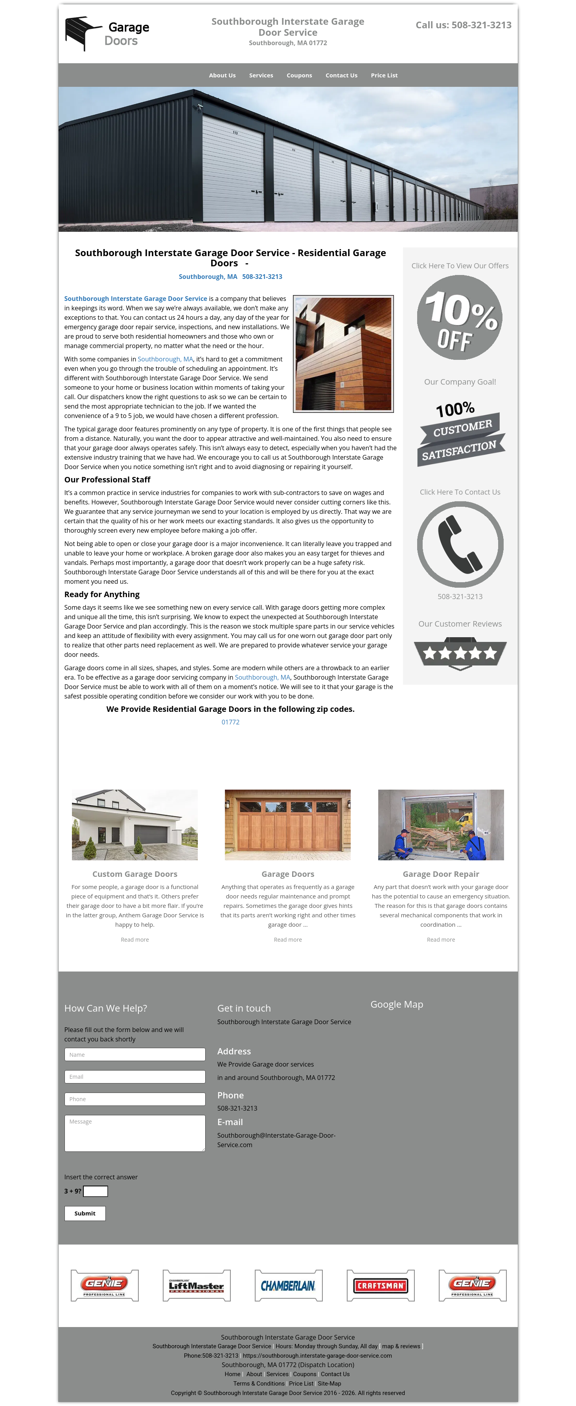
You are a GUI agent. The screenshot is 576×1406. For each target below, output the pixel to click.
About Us (222, 75)
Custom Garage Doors (134, 874)
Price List (384, 75)
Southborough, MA (208, 276)
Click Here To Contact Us (460, 492)
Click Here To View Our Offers (460, 265)
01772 (231, 722)
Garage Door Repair (441, 874)
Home (186, 75)
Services (261, 75)
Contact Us (341, 75)
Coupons (299, 75)
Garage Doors (288, 874)
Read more (135, 939)
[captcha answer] (95, 1191)
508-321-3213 (482, 24)
